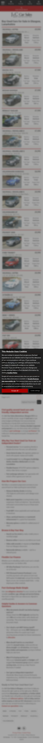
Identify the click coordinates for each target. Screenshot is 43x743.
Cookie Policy (12, 373)
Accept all (14, 391)
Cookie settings (35, 390)
